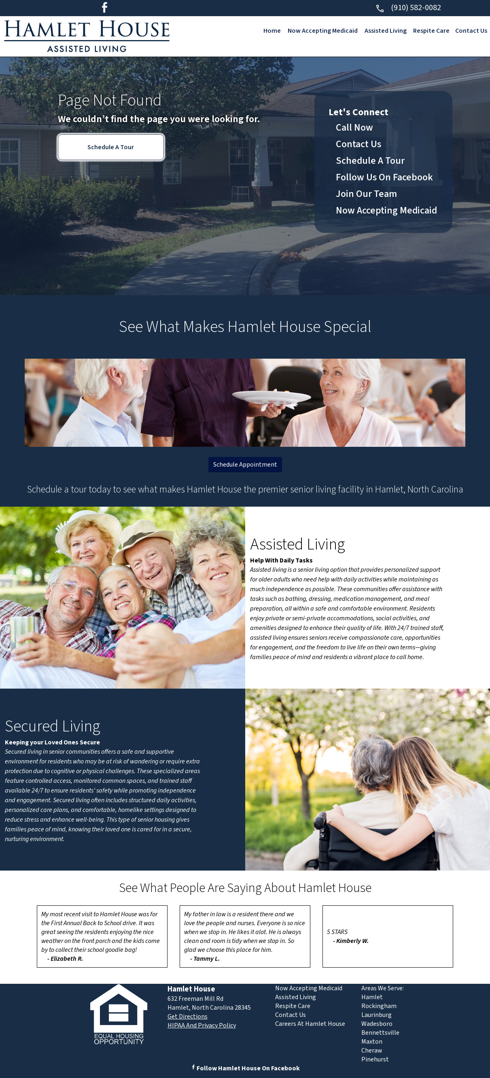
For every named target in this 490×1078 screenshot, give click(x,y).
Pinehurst (375, 1059)
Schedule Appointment (245, 464)
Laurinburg (376, 1014)
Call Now (354, 127)
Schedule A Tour (110, 147)
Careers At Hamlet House (310, 1023)
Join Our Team (366, 194)
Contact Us (471, 30)
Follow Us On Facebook (384, 177)
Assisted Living (385, 30)
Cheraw (371, 1050)
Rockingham (379, 1006)
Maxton (371, 1041)
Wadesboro (376, 1023)
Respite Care (431, 30)
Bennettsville (380, 1032)
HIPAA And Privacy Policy (202, 1025)
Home (271, 30)
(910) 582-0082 (408, 7)
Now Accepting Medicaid (322, 30)
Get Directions (188, 1016)
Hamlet (372, 997)
